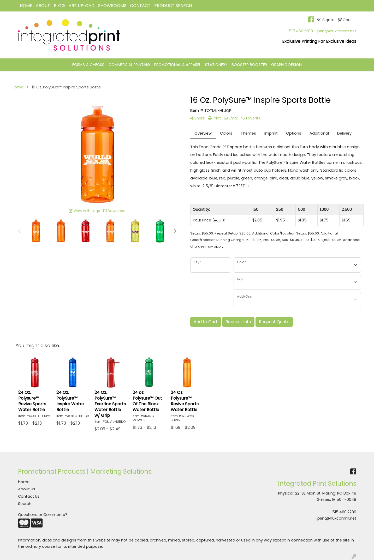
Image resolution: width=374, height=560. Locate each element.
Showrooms (112, 6)
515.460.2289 (301, 31)
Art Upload (81, 6)
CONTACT (140, 6)
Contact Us (28, 496)
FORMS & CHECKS (88, 64)
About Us (26, 489)
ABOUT (43, 6)
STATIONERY (216, 64)
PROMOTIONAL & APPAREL (177, 64)
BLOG (59, 6)
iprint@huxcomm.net (336, 31)
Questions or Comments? (42, 514)
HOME (26, 6)
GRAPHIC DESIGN (286, 64)
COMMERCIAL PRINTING (129, 64)
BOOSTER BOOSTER (249, 64)
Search (24, 503)
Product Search (173, 6)
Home (23, 481)
